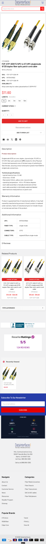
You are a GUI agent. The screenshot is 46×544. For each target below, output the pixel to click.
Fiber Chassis (29, 485)
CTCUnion (5, 518)
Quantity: (6, 111)
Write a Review (7, 70)
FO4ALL (26, 521)
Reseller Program (7, 500)
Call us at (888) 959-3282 (23, 462)
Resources (5, 496)
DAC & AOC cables (31, 493)
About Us (5, 482)
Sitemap (4, 503)
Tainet (26, 518)
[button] (23, 132)
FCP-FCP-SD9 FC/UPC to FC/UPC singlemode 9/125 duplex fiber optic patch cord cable (11, 286)
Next (43, 278)
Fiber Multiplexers (30, 496)
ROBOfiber (5, 521)
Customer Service (7, 489)
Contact (4, 485)
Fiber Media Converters (32, 482)
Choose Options (12, 279)
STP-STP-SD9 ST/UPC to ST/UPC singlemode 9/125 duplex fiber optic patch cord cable (34, 286)
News (4, 493)
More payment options (23, 127)
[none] (23, 36)
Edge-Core (5, 525)
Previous (3, 278)
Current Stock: (8, 106)
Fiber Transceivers (31, 489)
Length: (8, 97)
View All (26, 525)
